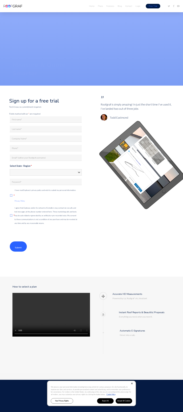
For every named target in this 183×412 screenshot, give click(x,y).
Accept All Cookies (124, 401)
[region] (91, 393)
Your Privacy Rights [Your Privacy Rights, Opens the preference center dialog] (62, 401)
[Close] (132, 383)
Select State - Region (21, 165)
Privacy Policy (19, 201)
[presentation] (29, 233)
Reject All (105, 401)
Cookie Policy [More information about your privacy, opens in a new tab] (111, 394)
